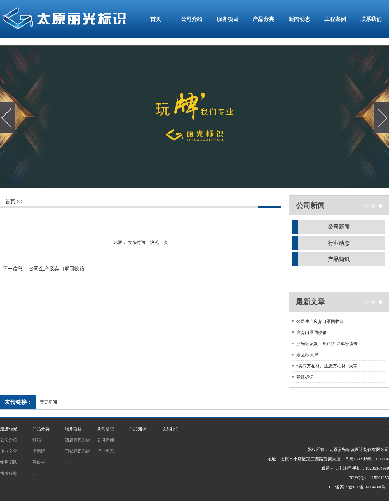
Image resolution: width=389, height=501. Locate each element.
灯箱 (36, 439)
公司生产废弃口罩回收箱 (56, 269)
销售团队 (8, 462)
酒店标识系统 (77, 439)
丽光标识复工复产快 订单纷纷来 (327, 343)
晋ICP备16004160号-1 (368, 487)
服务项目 (227, 19)
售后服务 (8, 473)
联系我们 (371, 19)
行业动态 (339, 243)
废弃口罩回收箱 (311, 332)
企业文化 (8, 451)
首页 (155, 19)
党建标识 (305, 377)
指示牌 (38, 451)
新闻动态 (299, 19)
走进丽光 (8, 428)
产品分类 (263, 19)
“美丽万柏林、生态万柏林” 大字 (326, 365)
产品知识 (339, 259)
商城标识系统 (77, 451)
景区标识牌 (307, 354)
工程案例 (335, 19)
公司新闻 (339, 227)
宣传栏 (38, 462)
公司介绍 (191, 19)
